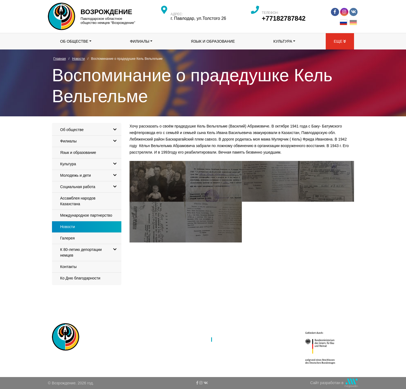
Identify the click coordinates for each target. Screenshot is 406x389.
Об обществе (89, 129)
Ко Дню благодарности (80, 278)
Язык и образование (213, 41)
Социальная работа (89, 186)
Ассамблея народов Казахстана (78, 201)
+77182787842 (284, 18)
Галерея (67, 238)
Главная (166, 325)
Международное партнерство (86, 215)
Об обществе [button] (74, 41)
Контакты (68, 266)
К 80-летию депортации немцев (89, 250)
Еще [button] (340, 41)
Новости (67, 227)
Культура (89, 164)
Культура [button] (282, 41)
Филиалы (89, 141)
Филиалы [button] (139, 41)
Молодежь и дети (89, 175)
